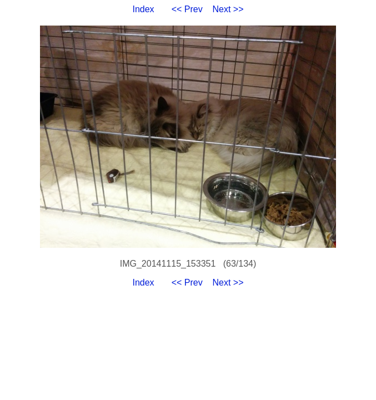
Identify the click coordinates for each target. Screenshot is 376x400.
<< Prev (187, 9)
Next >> (228, 9)
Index (143, 9)
